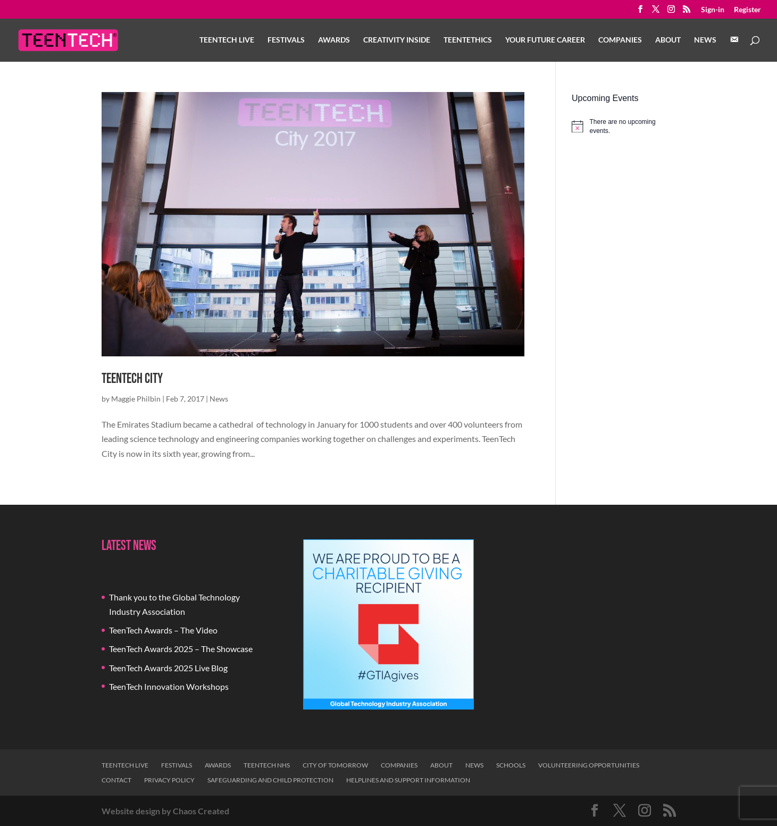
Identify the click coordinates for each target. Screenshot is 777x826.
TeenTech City (132, 379)
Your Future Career (545, 40)
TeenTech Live (226, 40)
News (705, 40)
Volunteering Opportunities (588, 765)
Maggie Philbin (136, 398)
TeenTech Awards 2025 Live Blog (168, 668)
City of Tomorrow (335, 765)
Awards (334, 40)
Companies (620, 40)
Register (747, 10)
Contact (116, 780)
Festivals (286, 40)
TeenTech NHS (267, 765)
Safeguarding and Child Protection (270, 780)
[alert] (623, 126)
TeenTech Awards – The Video (163, 630)
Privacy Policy (169, 780)
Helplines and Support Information (408, 780)
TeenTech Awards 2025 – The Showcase (181, 649)
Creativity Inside (396, 40)
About (668, 40)
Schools (510, 765)
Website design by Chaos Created (165, 811)
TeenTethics (468, 40)
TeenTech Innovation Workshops (169, 686)
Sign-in (712, 10)
